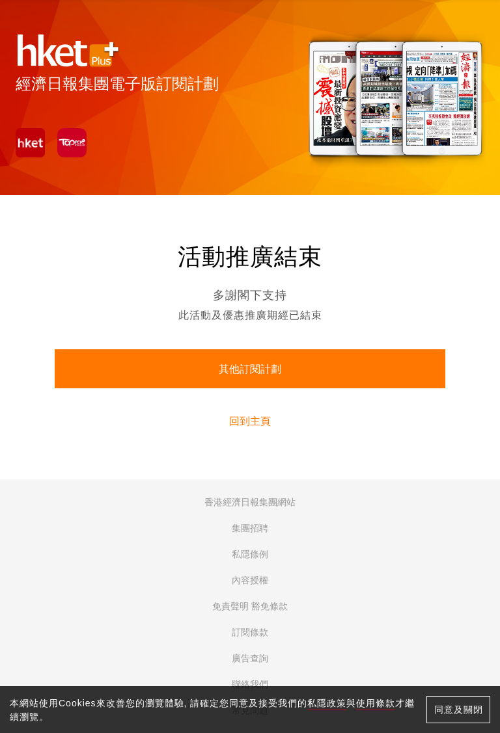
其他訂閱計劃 (250, 369)
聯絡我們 (250, 684)
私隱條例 (250, 554)
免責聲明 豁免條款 (250, 606)
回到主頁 (250, 421)
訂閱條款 (250, 632)
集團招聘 (250, 528)
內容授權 (250, 580)
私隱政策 (326, 703)
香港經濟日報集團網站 (250, 502)
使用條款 (375, 703)
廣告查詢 (250, 658)
